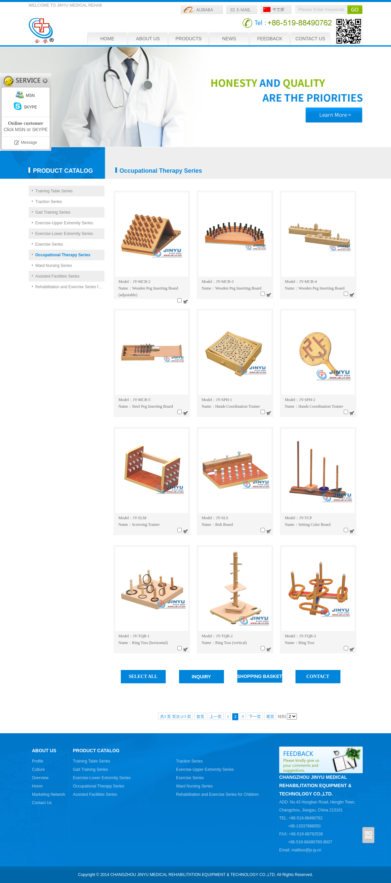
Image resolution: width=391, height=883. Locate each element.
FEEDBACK (269, 38)
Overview (40, 777)
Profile (37, 761)
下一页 (255, 716)
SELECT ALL (143, 676)
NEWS (229, 38)
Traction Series (48, 201)
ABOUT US (148, 38)
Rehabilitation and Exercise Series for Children (69, 287)
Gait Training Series (52, 212)
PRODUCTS (188, 38)
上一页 (216, 716)
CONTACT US (310, 38)
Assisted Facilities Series (57, 276)
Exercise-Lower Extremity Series (64, 233)
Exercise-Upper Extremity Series (64, 223)
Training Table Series (54, 191)
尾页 (270, 716)
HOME (107, 38)
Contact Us (42, 802)
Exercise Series (49, 244)
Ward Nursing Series (53, 265)
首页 (200, 716)
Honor (37, 786)
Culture (38, 769)
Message (29, 142)
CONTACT (317, 676)
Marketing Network (48, 794)
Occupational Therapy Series (62, 255)
